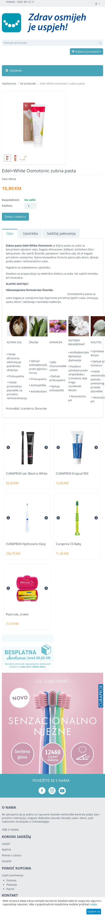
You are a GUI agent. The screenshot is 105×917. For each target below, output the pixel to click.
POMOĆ (10, 2)
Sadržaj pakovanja (61, 233)
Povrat (10, 889)
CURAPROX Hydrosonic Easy (26, 544)
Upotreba (30, 233)
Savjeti (6, 843)
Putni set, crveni (17, 614)
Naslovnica (9, 83)
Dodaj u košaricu (15, 216)
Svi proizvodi (28, 83)
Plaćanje (11, 884)
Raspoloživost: (11, 200)
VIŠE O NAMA (10, 829)
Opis (10, 233)
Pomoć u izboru (11, 855)
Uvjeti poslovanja (12, 875)
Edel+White (9, 179)
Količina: (7, 205)
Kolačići (6, 861)
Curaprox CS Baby (68, 544)
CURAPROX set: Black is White (26, 474)
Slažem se (93, 911)
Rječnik (6, 849)
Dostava (11, 880)
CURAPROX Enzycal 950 (72, 474)
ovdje (93, 904)
